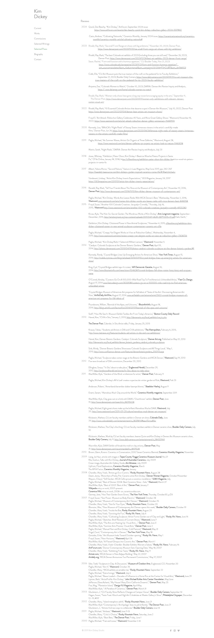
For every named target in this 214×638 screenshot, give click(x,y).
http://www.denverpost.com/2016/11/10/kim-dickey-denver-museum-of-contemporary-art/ (140, 191)
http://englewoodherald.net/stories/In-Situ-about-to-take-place (121, 370)
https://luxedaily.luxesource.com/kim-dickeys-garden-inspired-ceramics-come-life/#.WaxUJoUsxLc (132, 172)
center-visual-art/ (96, 102)
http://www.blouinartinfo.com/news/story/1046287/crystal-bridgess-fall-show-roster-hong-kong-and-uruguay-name (140, 272)
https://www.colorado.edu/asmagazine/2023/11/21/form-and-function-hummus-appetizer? (138, 64)
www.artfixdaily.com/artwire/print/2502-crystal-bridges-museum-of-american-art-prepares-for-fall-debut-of (138, 297)
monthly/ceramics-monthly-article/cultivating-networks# (117, 39)
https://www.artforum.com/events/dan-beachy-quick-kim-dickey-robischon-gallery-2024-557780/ (138, 30)
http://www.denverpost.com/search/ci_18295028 (112, 402)
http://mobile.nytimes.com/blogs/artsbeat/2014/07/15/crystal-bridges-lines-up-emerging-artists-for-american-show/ (140, 259)
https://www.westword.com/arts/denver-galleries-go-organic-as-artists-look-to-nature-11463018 (140, 143)
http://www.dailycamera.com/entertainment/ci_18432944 (140, 439)
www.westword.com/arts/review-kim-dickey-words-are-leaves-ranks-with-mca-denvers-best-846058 (143, 201)
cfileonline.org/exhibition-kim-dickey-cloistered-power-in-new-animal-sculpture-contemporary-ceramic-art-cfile (140, 225)
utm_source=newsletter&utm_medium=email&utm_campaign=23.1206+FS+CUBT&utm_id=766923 (142, 67)
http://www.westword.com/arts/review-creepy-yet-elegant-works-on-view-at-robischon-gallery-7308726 (140, 235)
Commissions (40, 38)
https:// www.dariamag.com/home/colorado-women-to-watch (124, 89)
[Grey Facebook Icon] (170, 630)
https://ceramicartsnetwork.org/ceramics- (176, 36)
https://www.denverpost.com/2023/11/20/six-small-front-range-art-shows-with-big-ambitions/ (139, 49)
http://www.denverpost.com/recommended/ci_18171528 (115, 448)
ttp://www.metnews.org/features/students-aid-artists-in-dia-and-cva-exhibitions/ (125, 333)
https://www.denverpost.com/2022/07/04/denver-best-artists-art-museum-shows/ (125, 111)
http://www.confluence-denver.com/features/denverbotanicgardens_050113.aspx (129, 351)
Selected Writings (41, 43)
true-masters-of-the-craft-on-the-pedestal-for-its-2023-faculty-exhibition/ (129, 80)
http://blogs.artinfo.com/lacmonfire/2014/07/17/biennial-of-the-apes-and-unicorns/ (130, 307)
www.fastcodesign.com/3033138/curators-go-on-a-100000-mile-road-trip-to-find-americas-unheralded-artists (138, 284)
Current (37, 28)
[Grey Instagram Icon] (174, 630)
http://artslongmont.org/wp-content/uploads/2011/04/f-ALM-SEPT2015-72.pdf (139, 217)
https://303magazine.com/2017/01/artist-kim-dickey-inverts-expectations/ (121, 181)
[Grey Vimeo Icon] (178, 630)
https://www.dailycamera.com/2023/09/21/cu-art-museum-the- (164, 77)
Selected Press (40, 49)
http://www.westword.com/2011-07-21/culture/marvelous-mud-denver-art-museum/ (129, 411)
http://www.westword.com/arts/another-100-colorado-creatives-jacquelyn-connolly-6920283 (145, 207)
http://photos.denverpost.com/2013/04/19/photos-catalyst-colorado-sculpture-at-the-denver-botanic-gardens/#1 (144, 248)
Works (37, 33)
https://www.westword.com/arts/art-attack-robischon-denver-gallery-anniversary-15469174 (135, 121)
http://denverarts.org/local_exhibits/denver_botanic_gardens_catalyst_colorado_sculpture (127, 342)
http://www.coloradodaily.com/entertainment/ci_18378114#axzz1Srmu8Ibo (124, 420)
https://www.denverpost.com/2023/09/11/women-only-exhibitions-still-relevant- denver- (145, 98)
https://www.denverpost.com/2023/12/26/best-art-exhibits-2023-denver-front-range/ (148, 58)
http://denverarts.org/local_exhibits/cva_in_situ (147, 317)
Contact (37, 59)
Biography (38, 54)
